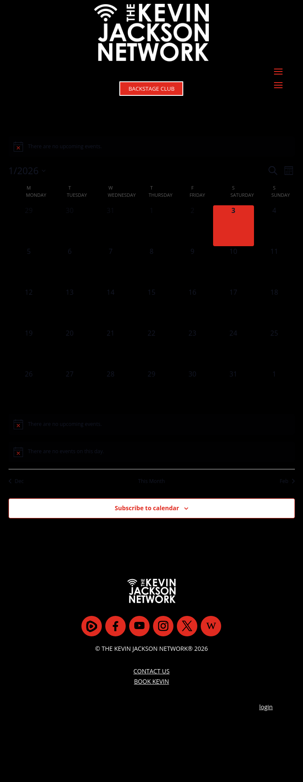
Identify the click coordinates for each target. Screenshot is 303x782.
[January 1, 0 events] (151, 225)
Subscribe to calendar (147, 508)
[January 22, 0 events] (151, 348)
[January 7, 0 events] (110, 266)
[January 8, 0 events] (151, 266)
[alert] (152, 146)
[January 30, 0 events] (192, 389)
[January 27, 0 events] (69, 389)
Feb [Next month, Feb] (287, 481)
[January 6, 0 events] (69, 266)
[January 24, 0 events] (233, 348)
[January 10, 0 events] (233, 266)
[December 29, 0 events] (29, 225)
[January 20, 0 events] (69, 348)
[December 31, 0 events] (110, 225)
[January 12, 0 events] (29, 307)
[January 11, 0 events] (274, 266)
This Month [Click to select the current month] (151, 481)
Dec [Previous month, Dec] (16, 481)
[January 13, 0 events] (69, 307)
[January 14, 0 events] (110, 307)
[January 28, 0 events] (110, 389)
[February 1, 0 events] (274, 389)
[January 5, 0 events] (29, 266)
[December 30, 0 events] (69, 225)
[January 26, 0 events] (29, 389)
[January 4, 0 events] (274, 225)
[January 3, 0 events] (233, 225)
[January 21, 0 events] (110, 348)
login (266, 684)
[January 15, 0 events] (151, 307)
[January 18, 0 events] (274, 307)
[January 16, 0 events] (192, 307)
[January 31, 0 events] (233, 389)
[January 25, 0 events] (274, 348)
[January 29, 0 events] (151, 389)
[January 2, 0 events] (192, 225)
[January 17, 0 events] (233, 307)
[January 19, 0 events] (29, 348)
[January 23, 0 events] (192, 348)
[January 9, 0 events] (192, 266)
